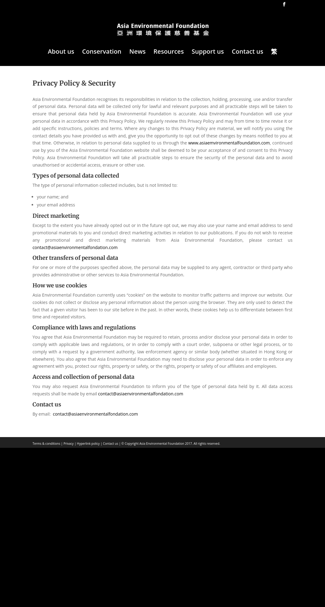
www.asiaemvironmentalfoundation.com (229, 143)
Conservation (101, 52)
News (137, 52)
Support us (208, 52)
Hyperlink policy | (89, 443)
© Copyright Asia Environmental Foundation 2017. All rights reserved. (170, 443)
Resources (168, 52)
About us (61, 52)
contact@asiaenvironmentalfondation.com (75, 247)
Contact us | (111, 443)
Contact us (247, 52)
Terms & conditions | (48, 443)
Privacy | (69, 443)
